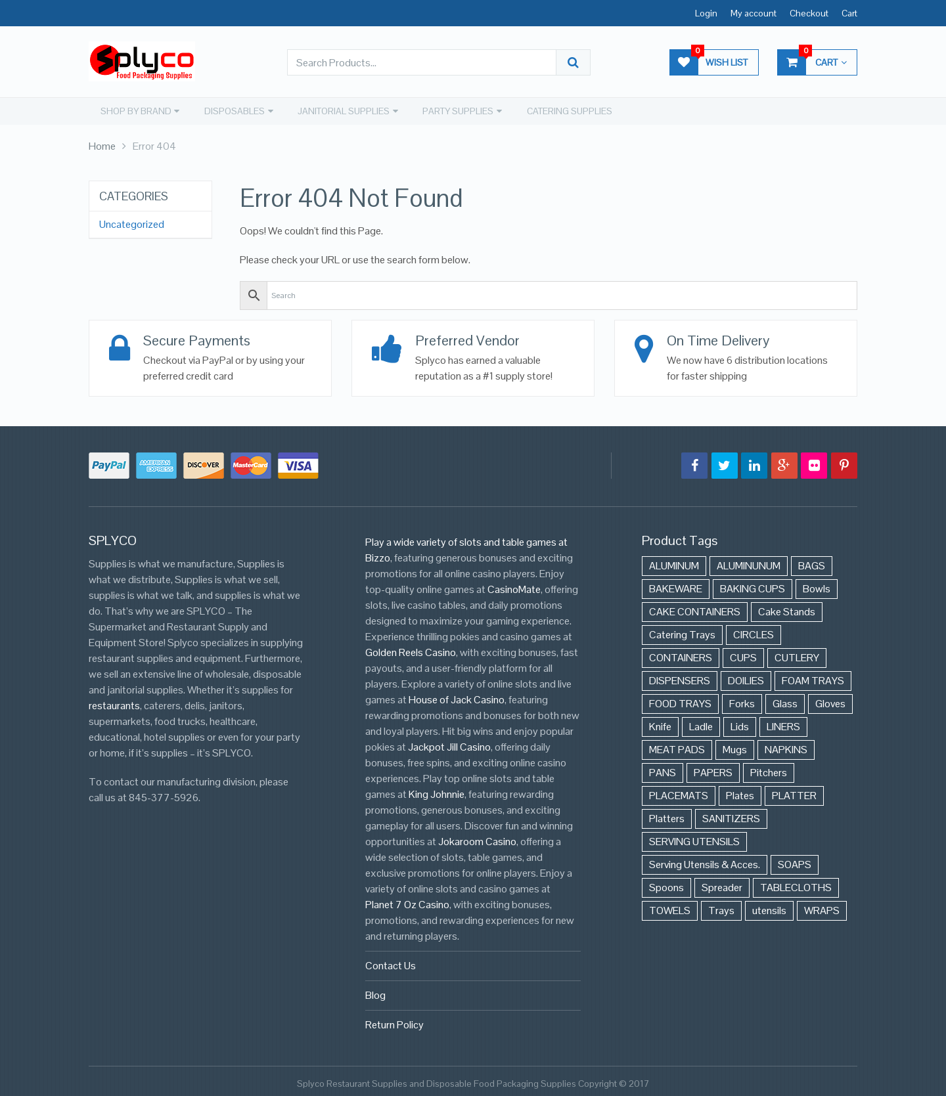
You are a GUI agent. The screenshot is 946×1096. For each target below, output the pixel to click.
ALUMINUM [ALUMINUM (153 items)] (674, 563)
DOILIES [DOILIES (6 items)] (746, 678)
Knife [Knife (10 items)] (660, 724)
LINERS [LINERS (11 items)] (783, 724)
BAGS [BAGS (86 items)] (811, 563)
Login (706, 13)
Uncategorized (131, 223)
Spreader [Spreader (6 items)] (722, 885)
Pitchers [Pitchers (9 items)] (768, 770)
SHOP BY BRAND (133, 110)
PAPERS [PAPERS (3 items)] (713, 770)
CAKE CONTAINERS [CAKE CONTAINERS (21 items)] (694, 609)
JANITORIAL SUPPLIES (340, 110)
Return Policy (394, 1022)
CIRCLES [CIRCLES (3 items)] (753, 632)
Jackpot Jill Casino (449, 744)
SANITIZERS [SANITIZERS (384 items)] (731, 816)
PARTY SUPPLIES (453, 110)
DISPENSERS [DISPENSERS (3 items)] (679, 678)
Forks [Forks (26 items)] (742, 701)
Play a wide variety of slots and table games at (466, 539)
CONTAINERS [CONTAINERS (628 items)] (680, 655)
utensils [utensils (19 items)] (769, 908)
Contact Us (390, 963)
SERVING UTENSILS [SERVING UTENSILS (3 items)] (694, 839)
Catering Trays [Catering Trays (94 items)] (682, 632)
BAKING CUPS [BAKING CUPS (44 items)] (752, 586)
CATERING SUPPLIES (563, 110)
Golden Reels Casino (410, 650)
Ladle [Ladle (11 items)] (701, 724)
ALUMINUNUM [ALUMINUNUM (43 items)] (748, 563)
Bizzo (377, 555)
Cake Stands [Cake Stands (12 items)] (786, 609)
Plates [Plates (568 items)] (740, 793)
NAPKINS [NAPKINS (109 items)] (786, 747)
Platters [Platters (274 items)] (667, 816)
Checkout (809, 13)
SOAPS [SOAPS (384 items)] (794, 862)
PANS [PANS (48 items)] (662, 770)
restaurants (114, 703)
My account (754, 13)
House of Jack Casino (457, 697)
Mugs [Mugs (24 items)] (735, 747)
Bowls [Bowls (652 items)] (816, 586)
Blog (375, 992)
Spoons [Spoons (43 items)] (666, 885)
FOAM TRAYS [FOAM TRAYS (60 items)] (813, 678)
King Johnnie (436, 792)
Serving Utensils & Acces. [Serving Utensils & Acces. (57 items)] (704, 862)
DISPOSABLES (231, 110)
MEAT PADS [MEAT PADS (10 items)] (677, 747)
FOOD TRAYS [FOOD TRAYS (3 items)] (680, 701)
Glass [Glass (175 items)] (785, 701)
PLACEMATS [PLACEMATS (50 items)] (678, 793)
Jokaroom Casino (477, 839)
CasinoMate (514, 587)
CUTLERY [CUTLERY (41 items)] (797, 655)
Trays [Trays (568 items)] (721, 908)
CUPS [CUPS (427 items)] (743, 655)
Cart (849, 13)
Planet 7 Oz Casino (407, 902)
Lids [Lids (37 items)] (740, 724)
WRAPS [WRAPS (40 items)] (822, 908)
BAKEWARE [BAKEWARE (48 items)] (675, 586)
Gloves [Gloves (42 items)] (830, 701)
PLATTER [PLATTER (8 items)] (794, 793)
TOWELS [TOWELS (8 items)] (669, 908)
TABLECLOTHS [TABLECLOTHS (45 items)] (796, 885)
